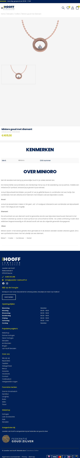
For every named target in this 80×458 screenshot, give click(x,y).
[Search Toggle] (63, 8)
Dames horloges (8, 335)
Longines (5, 396)
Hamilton (5, 394)
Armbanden (6, 343)
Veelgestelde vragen (10, 382)
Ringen (4, 346)
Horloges (5, 414)
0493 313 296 (8, 277)
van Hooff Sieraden (9, 348)
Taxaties (5, 363)
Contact (5, 376)
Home (3, 14)
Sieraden (10, 14)
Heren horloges (7, 338)
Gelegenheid (7, 366)
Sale (3, 419)
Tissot (4, 404)
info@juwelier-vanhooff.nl (14, 280)
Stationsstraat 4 (7, 271)
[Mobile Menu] (2, 8)
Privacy (24, 457)
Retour (4, 369)
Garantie (5, 371)
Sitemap (32, 457)
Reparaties (6, 361)
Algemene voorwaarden (11, 457)
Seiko (4, 402)
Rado (4, 399)
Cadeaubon (6, 379)
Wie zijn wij (6, 358)
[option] (18, 74)
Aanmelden (8, 297)
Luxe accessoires (8, 417)
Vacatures (6, 374)
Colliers (17, 14)
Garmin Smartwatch (9, 391)
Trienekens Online (32, 451)
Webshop (5, 333)
